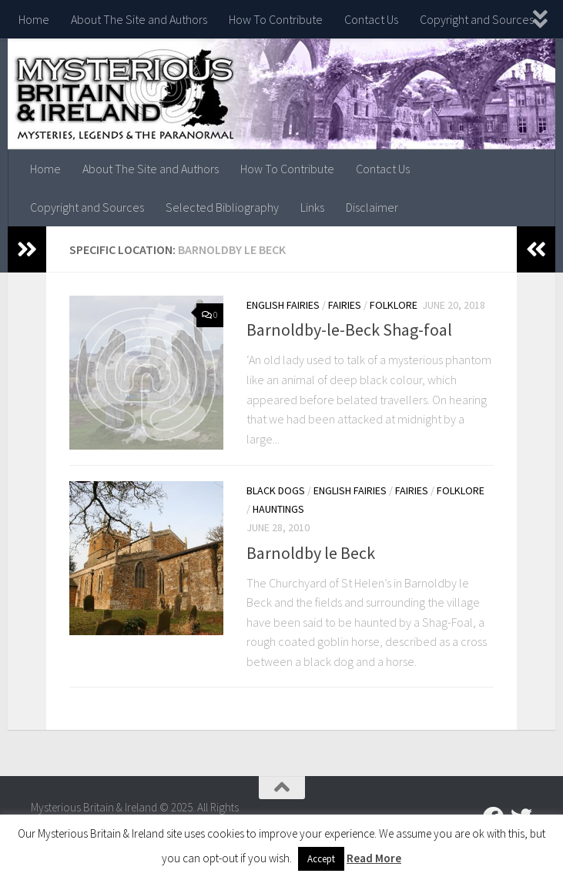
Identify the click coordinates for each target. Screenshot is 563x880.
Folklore (393, 305)
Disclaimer (372, 207)
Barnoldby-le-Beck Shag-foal (349, 329)
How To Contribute (276, 19)
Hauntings (278, 509)
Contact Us (371, 19)
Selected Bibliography (222, 207)
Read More (374, 858)
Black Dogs (275, 490)
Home (33, 19)
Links (312, 207)
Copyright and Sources (477, 19)
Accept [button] (321, 858)
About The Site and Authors (139, 19)
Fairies (344, 305)
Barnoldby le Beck (310, 552)
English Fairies (283, 305)
